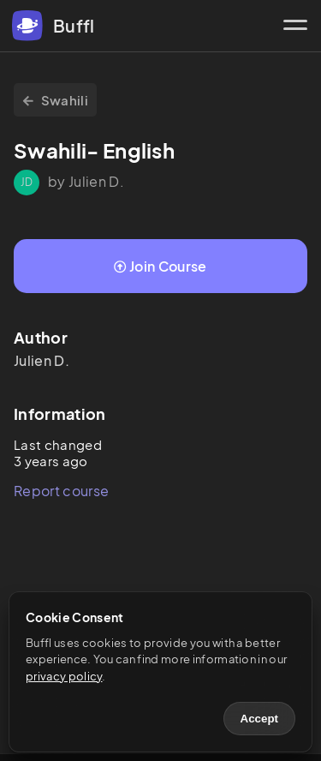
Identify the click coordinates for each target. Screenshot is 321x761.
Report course (61, 491)
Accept (259, 718)
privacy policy (64, 676)
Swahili (55, 100)
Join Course (160, 266)
